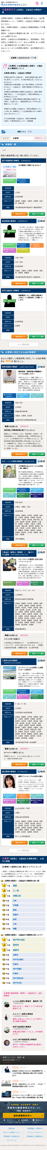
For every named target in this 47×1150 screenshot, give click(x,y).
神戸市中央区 (19, 940)
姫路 (15, 885)
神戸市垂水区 (18, 978)
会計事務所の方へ (23, 1115)
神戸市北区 (17, 983)
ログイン (9, 1120)
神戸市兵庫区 (18, 960)
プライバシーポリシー (35, 1132)
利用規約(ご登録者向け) (35, 1136)
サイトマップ (11, 1140)
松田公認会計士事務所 (10, 291)
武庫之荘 (17, 896)
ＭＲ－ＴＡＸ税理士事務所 (12, 461)
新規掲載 (23, 1120)
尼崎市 (15, 955)
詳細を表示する (20, 214)
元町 (14, 901)
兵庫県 (4, 150)
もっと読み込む (23, 344)
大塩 (14, 924)
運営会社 (12, 1128)
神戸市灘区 (17, 969)
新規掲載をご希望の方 (35, 1128)
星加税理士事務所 (9, 221)
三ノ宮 (16, 891)
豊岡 (14, 910)
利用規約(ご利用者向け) (12, 1136)
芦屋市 (15, 974)
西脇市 (15, 915)
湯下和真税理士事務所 (10, 161)
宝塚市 (15, 964)
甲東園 (15, 905)
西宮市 (16, 945)
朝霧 (14, 929)
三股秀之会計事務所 (9, 661)
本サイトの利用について (11, 1132)
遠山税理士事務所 (9, 772)
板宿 (14, 919)
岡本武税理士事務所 (9, 367)
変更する (38, 138)
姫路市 (16, 950)
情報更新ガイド (38, 1120)
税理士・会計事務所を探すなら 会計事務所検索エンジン (14, 4)
